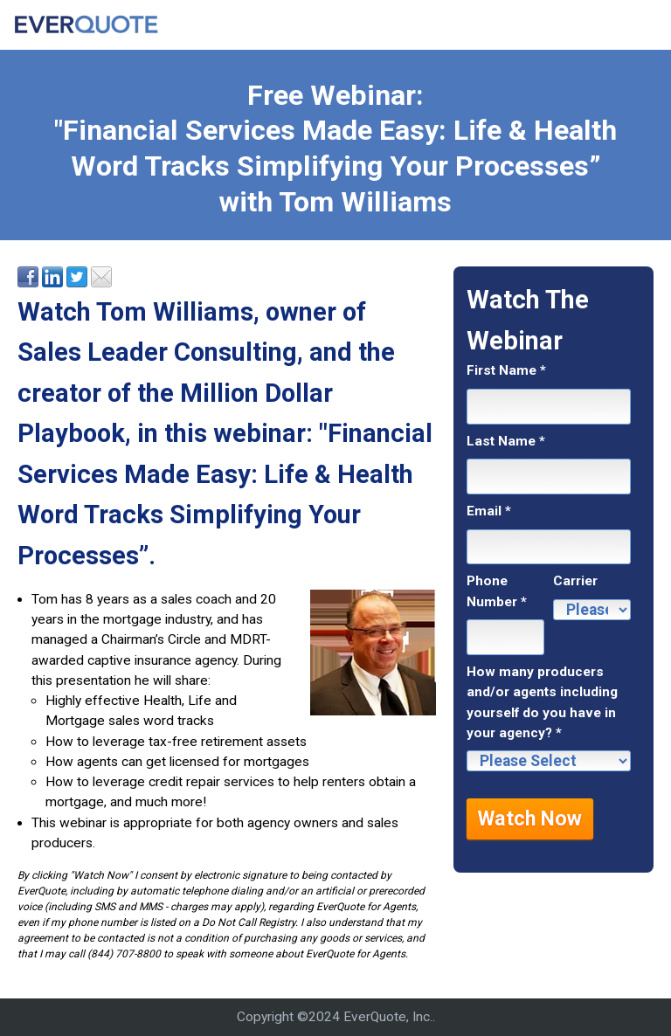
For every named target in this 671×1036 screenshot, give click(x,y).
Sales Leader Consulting (157, 352)
